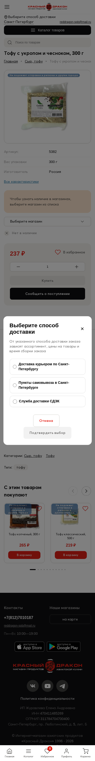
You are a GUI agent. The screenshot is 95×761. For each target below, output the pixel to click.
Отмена (46, 420)
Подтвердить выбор (47, 433)
